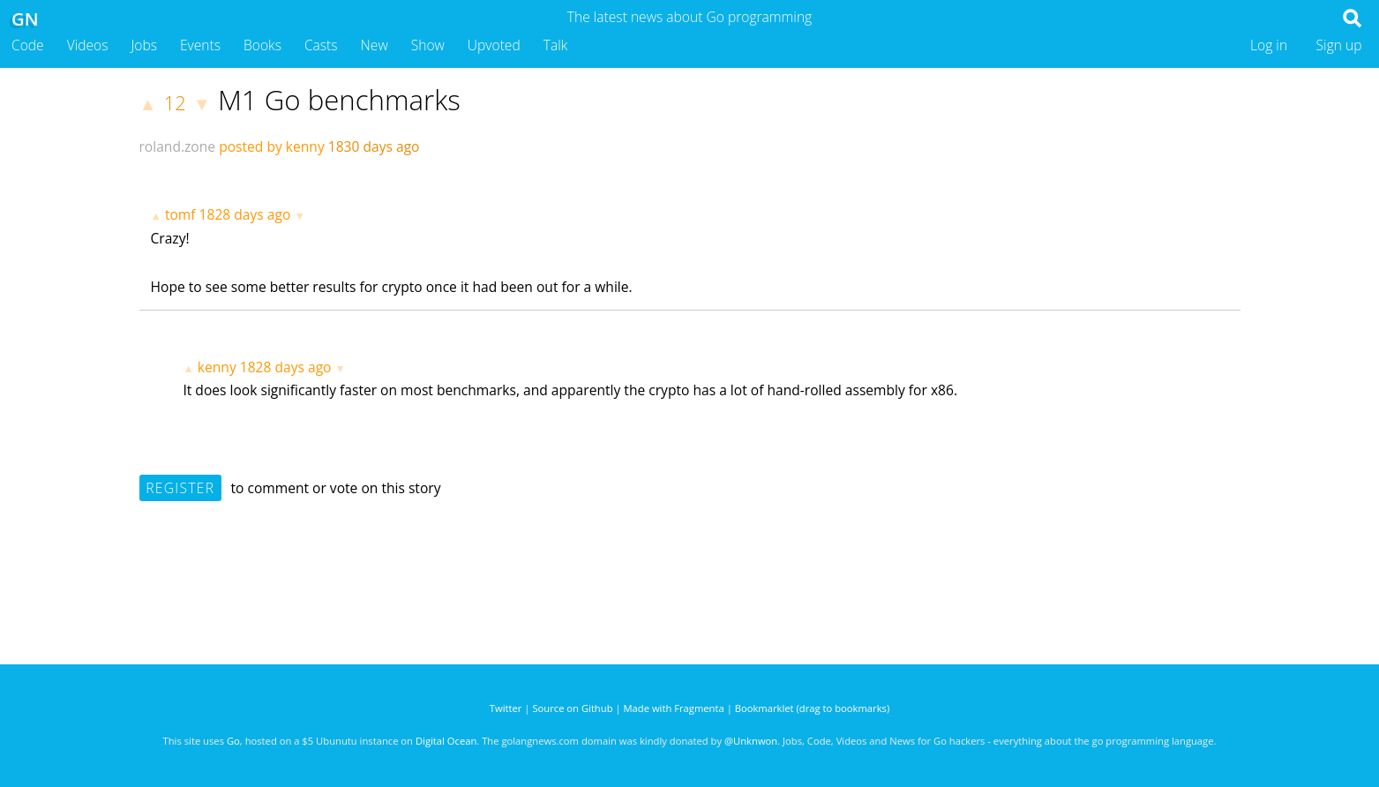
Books (262, 45)
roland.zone (177, 146)
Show (428, 45)
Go (233, 740)
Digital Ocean (446, 740)
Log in (1268, 45)
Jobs (144, 45)
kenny (217, 367)
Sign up (1339, 45)
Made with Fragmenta (674, 708)
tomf (180, 214)
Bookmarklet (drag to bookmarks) (812, 708)
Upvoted (494, 45)
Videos (88, 45)
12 (175, 103)
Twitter (506, 708)
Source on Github (572, 708)
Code (27, 45)
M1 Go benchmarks (339, 99)
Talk (555, 45)
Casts (321, 45)
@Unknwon (750, 740)
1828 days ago (245, 214)
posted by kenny (272, 146)
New (374, 45)
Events (200, 45)
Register (180, 488)
